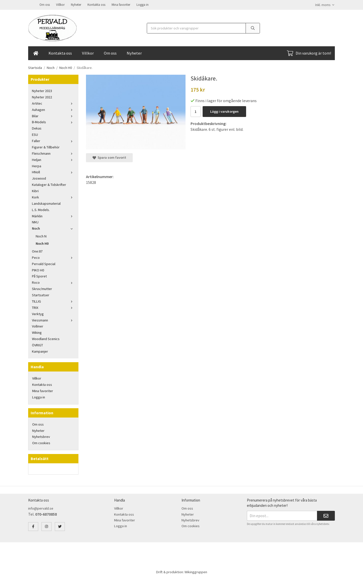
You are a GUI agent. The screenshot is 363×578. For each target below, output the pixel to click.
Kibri (35, 190)
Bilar (53, 115)
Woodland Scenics (46, 338)
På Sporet (39, 275)
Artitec (53, 103)
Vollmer (37, 325)
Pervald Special (43, 263)
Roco (53, 282)
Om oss (44, 4)
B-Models (53, 121)
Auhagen (53, 109)
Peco (53, 257)
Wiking (37, 332)
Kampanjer (40, 351)
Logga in (143, 4)
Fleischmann (53, 153)
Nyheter (76, 4)
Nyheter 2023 (42, 90)
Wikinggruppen (196, 571)
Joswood (39, 178)
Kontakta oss (96, 4)
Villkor (60, 4)
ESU (35, 134)
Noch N (41, 235)
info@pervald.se (40, 508)
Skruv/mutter (42, 288)
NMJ (35, 221)
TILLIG (53, 301)
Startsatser (40, 294)
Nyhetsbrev (41, 436)
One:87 (37, 251)
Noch (53, 228)
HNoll (53, 171)
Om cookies (41, 442)
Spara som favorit (109, 157)
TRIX (53, 307)
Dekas (36, 128)
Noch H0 (42, 243)
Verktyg (38, 313)
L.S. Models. (41, 209)
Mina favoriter (121, 4)
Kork (53, 196)
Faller (53, 140)
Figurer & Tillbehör (46, 146)
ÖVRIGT (37, 344)
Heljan (53, 159)
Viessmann (53, 319)
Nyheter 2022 (42, 96)
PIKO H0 (38, 269)
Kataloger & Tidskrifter (49, 184)
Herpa (36, 165)
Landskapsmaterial (46, 203)
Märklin (53, 215)
